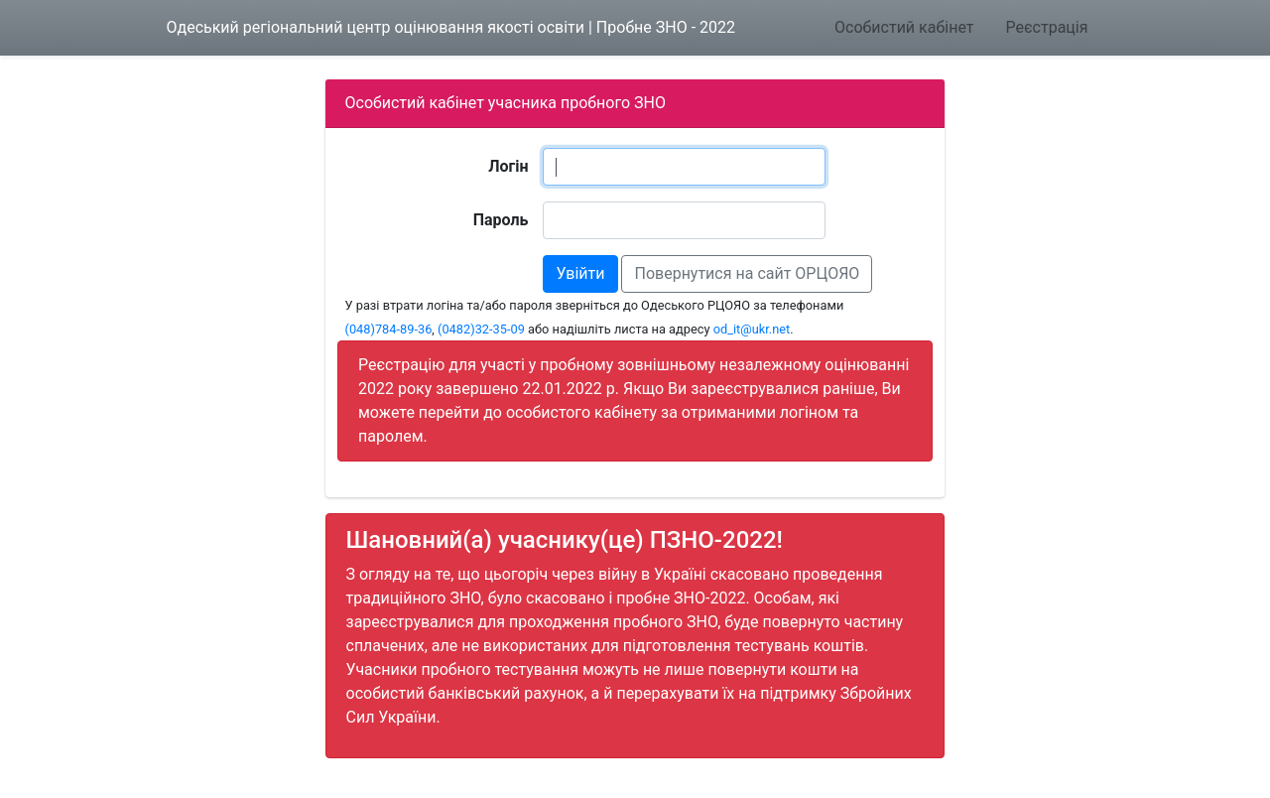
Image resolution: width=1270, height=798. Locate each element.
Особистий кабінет (903, 27)
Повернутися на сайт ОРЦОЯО (746, 273)
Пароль (501, 219)
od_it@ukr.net (752, 329)
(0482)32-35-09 (481, 329)
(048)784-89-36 (389, 329)
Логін (508, 166)
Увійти (580, 273)
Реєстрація (1046, 27)
